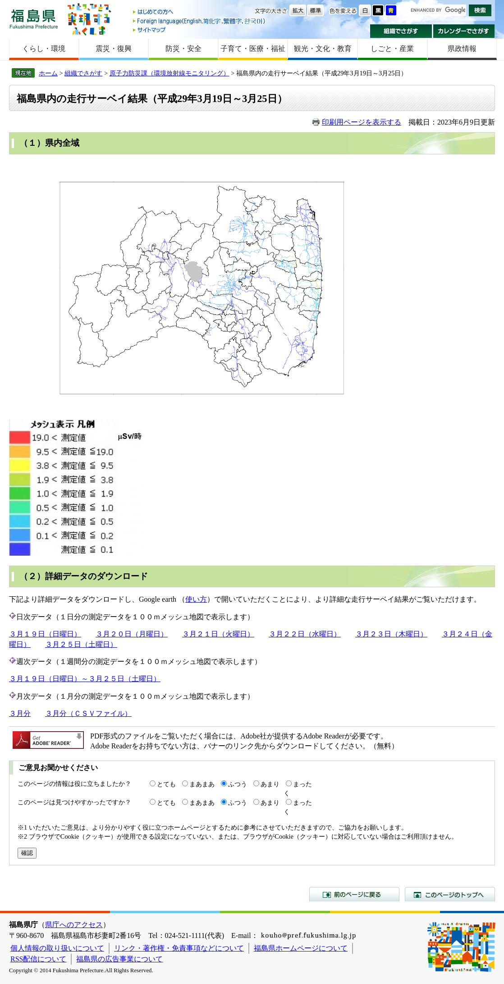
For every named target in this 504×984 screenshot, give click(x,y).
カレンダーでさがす (464, 31)
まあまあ (202, 784)
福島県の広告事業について (119, 959)
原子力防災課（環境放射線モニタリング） (169, 73)
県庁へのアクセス (74, 924)
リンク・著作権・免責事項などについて (179, 948)
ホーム (48, 73)
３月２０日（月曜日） (132, 634)
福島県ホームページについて (301, 948)
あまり (270, 784)
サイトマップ (199, 29)
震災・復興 (114, 48)
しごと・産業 (392, 48)
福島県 (34, 18)
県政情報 (462, 48)
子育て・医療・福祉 (252, 48)
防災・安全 (183, 48)
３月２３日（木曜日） (391, 634)
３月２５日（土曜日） (81, 644)
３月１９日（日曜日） (45, 634)
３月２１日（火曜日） (218, 634)
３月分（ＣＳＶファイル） (88, 713)
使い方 (196, 599)
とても (166, 784)
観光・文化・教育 (323, 48)
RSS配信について (38, 959)
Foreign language (199, 21)
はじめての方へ (199, 12)
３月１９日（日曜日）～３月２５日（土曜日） (84, 678)
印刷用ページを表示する (361, 122)
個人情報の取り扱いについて (57, 948)
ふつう (237, 784)
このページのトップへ (450, 894)
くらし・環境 (43, 48)
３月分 (20, 713)
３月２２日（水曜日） (305, 634)
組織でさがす (401, 31)
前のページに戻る (354, 894)
